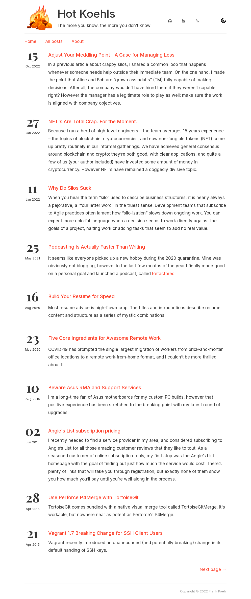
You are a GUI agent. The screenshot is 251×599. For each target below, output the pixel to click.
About (77, 41)
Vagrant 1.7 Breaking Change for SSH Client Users (105, 533)
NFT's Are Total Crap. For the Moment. (92, 121)
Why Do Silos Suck (69, 188)
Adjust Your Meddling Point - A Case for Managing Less (111, 55)
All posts (54, 41)
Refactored (163, 273)
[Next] (213, 569)
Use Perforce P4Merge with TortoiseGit (93, 497)
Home (30, 41)
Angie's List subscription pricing (84, 431)
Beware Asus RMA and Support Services (94, 388)
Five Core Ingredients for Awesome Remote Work (104, 338)
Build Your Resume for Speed (81, 296)
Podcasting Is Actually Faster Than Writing (96, 247)
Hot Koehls (86, 13)
